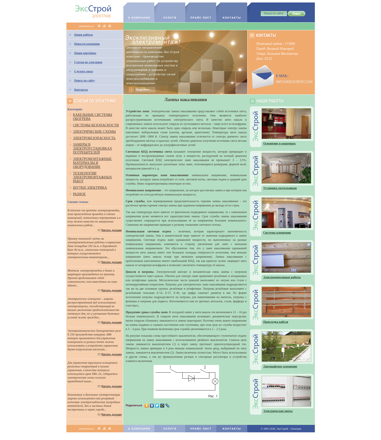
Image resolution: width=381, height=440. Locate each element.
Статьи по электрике (88, 62)
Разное (79, 194)
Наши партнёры (85, 53)
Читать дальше (111, 230)
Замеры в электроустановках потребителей (92, 148)
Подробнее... (143, 89)
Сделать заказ (83, 71)
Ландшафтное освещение (280, 366)
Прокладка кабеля (275, 322)
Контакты (81, 89)
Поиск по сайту (84, 80)
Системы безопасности (96, 125)
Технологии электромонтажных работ (92, 177)
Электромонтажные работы (282, 277)
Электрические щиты (278, 411)
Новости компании (87, 44)
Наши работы (83, 34)
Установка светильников (280, 188)
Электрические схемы (94, 132)
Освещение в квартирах (279, 143)
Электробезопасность (94, 138)
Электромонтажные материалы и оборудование (92, 163)
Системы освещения (277, 232)
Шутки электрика (90, 188)
